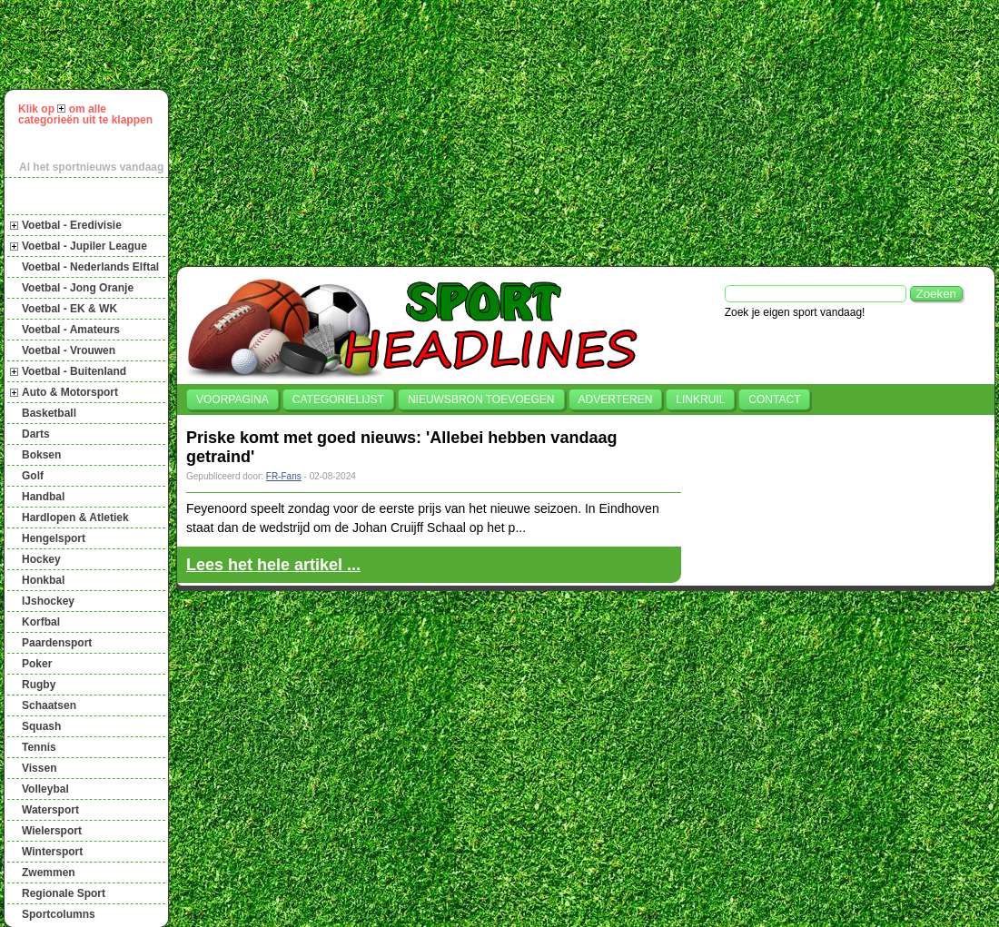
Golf (33, 475)
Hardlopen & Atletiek (75, 517)
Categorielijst (338, 399)
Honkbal (43, 580)
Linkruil (700, 399)
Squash (41, 726)
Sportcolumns (58, 914)
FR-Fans (284, 476)
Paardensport (57, 642)
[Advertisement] (437, 131)
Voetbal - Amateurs (71, 329)
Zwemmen (48, 872)
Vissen (39, 768)
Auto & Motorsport (70, 392)
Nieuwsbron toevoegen (481, 399)
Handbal (43, 496)
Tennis (39, 747)
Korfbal (41, 622)
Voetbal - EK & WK (69, 308)
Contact (774, 399)
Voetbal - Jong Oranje (78, 287)
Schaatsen (49, 705)
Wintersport (52, 851)
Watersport (50, 810)
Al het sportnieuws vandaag (91, 167)
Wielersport (52, 830)
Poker (37, 663)
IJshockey (48, 601)
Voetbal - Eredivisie (72, 225)
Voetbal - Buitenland (74, 371)
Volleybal (45, 789)
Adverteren (616, 399)
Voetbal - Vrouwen (68, 350)
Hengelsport (53, 538)
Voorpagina (232, 399)
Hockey (41, 559)
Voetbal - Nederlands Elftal (90, 267)
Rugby (38, 684)
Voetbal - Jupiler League (84, 246)
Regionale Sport (63, 893)
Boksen (41, 455)
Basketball (49, 413)
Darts (36, 434)
